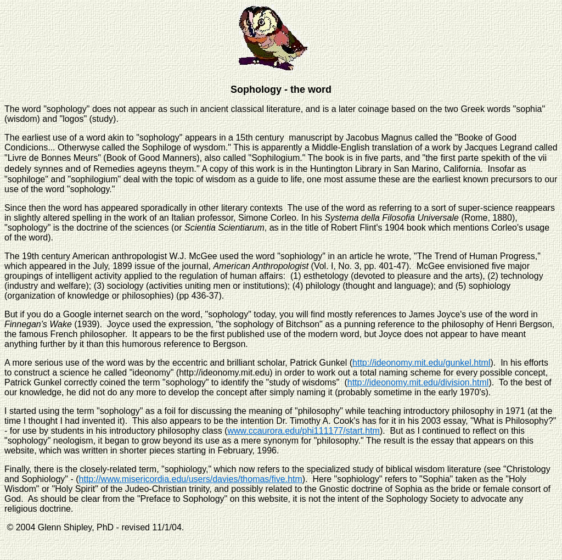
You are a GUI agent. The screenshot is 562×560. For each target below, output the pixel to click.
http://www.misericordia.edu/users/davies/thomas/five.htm (190, 479)
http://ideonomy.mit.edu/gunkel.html (421, 362)
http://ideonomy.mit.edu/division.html (418, 382)
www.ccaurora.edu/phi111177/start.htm (303, 430)
